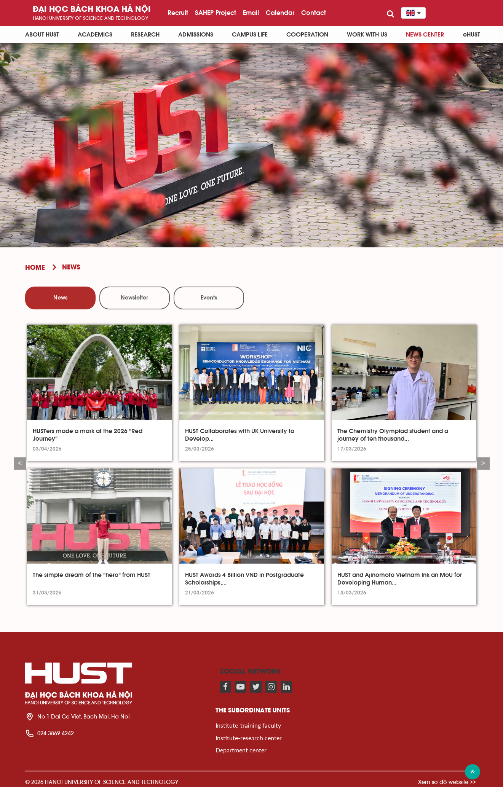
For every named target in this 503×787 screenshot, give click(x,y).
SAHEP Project (215, 12)
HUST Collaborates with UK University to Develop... (239, 435)
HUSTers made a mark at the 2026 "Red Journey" (87, 435)
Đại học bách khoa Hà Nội (92, 9)
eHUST (471, 35)
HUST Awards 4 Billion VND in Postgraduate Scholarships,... (244, 579)
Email (251, 12)
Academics (95, 35)
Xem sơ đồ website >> (447, 781)
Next (483, 463)
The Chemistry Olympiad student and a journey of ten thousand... (392, 435)
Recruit (178, 12)
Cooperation (307, 35)
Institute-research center (249, 737)
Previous (20, 463)
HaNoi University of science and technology (90, 18)
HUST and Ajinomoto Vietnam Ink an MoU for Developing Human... (399, 579)
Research (145, 35)
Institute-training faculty (248, 725)
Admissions (195, 35)
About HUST (42, 35)
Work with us (367, 35)
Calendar (280, 12)
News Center (425, 35)
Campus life (250, 35)
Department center (241, 750)
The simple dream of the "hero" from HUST (91, 575)
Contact (313, 12)
